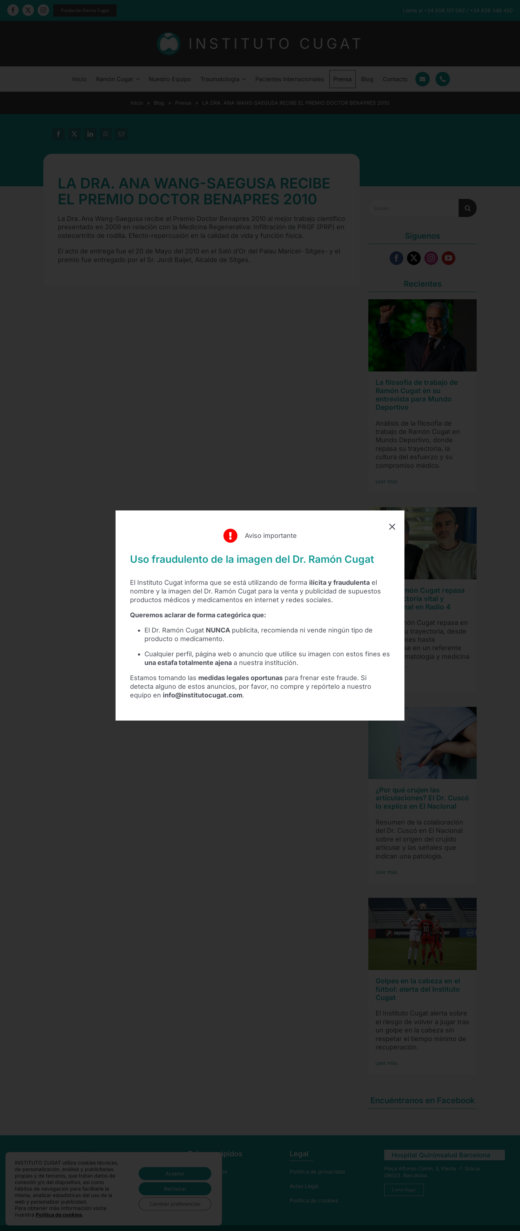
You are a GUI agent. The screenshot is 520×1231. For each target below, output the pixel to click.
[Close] (392, 526)
